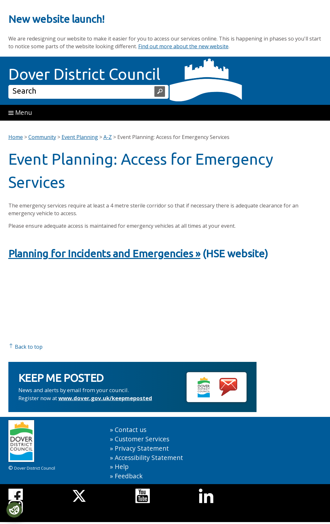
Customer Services (142, 439)
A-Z (107, 137)
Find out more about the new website (183, 46)
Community (42, 137)
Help (122, 466)
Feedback (129, 476)
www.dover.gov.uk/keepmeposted (105, 398)
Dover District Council (84, 74)
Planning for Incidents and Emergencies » (104, 253)
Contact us (130, 429)
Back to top (25, 346)
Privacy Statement (142, 448)
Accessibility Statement (149, 457)
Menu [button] (20, 112)
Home (15, 137)
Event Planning (80, 137)
